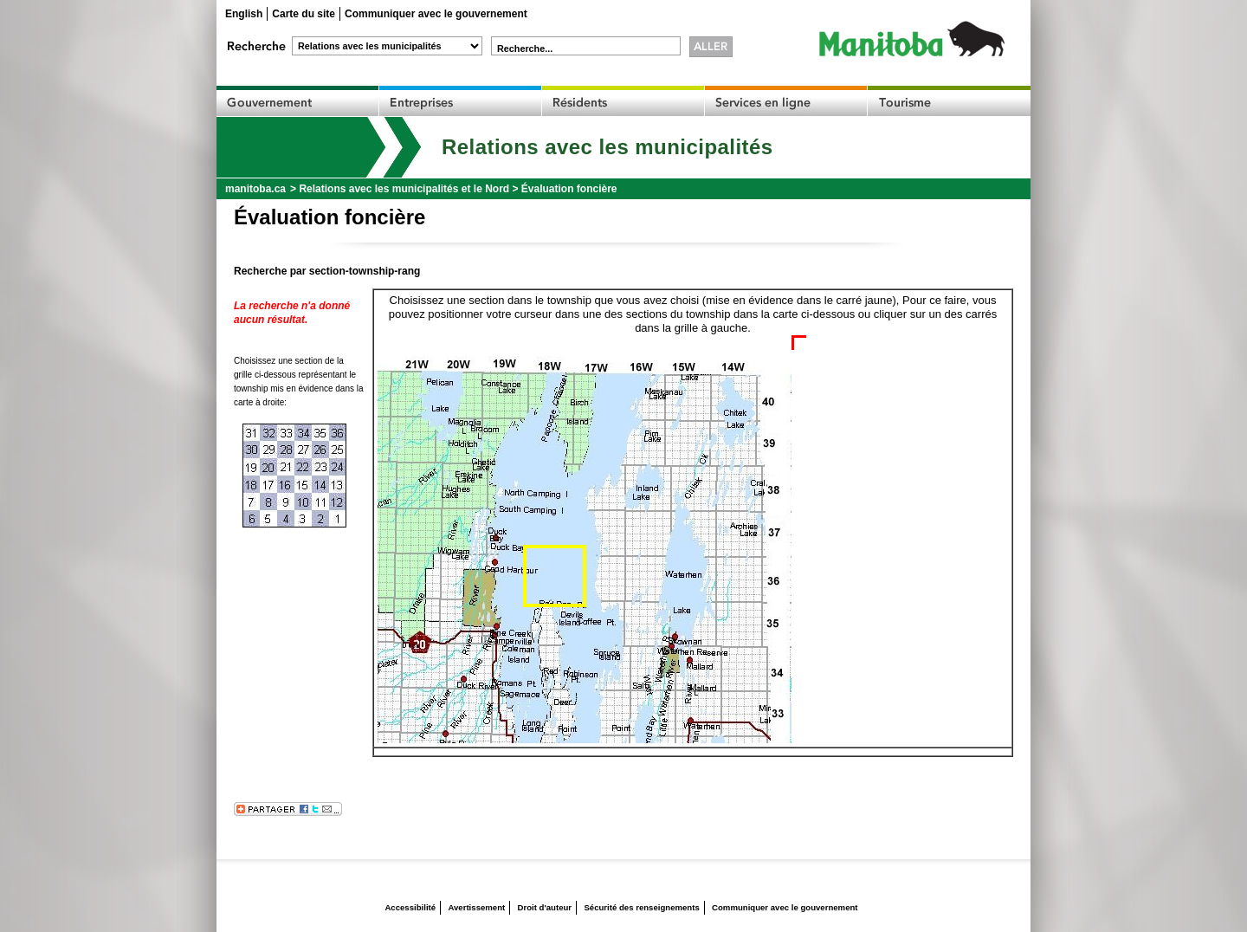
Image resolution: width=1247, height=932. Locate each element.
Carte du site (303, 14)
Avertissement (476, 907)
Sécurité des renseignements (641, 907)
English (243, 14)
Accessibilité (410, 907)
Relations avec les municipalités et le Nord (404, 189)
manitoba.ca (255, 189)
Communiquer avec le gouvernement (436, 14)
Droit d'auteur (545, 907)
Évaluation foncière (569, 189)
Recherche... (524, 48)
